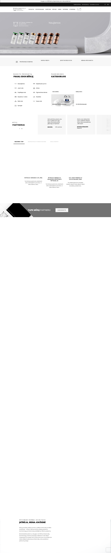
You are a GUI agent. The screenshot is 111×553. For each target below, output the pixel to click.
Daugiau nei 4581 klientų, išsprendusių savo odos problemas (55, 1)
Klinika (59, 9)
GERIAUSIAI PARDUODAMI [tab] (37, 141)
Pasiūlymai (48, 9)
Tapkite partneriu (77, 4)
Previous (19, 129)
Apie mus (54, 9)
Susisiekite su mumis (94, 4)
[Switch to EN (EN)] (107, 5)
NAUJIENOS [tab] (54, 141)
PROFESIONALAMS (39, 9)
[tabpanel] (55, 33)
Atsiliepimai (72, 9)
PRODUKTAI (31, 9)
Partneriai (65, 9)
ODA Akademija (85, 4)
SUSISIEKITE (62, 210)
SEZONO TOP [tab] (19, 141)
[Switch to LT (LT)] (105, 5)
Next (22, 129)
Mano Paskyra (101, 4)
